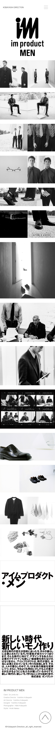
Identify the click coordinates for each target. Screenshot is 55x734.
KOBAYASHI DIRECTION (13, 7)
